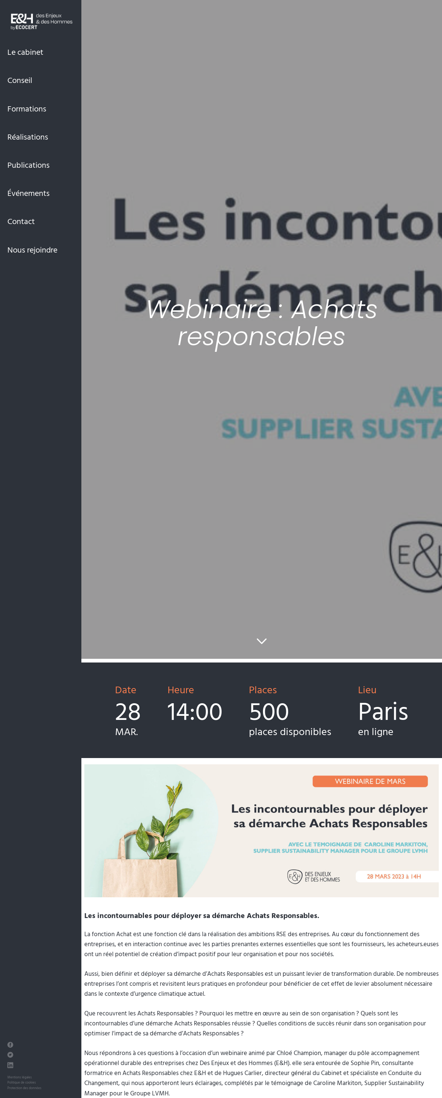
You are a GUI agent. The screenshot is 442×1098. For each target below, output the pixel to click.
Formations (26, 108)
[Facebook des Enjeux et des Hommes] (10, 1045)
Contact (21, 221)
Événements (28, 193)
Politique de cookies (21, 1082)
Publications (28, 164)
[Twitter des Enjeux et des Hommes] (10, 1055)
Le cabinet (25, 52)
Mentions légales (19, 1077)
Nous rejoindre (32, 249)
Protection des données (24, 1087)
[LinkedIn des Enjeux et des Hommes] (10, 1066)
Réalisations (27, 136)
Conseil (19, 80)
